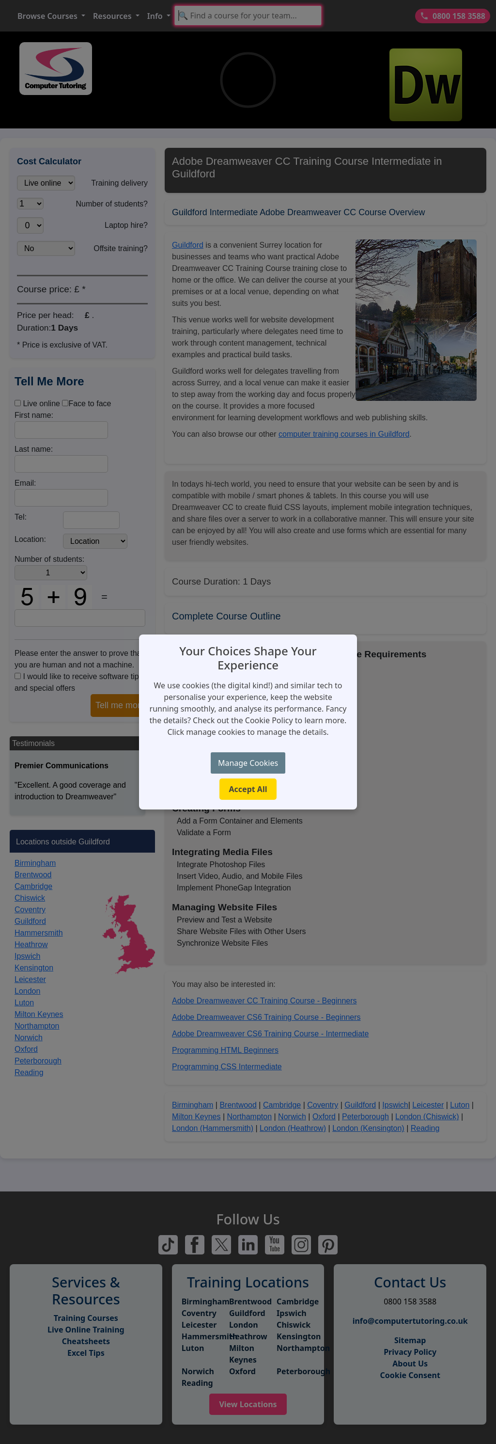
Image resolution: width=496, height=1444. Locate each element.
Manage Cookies (248, 763)
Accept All (248, 789)
